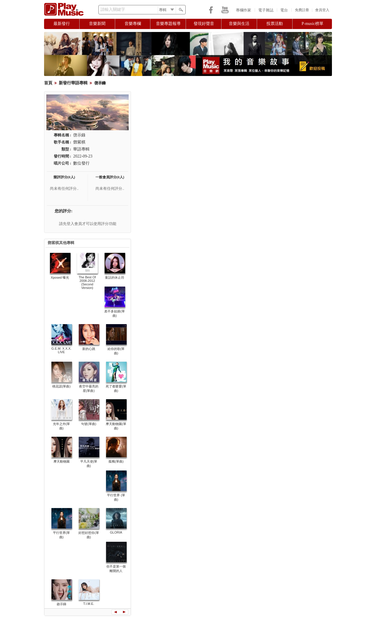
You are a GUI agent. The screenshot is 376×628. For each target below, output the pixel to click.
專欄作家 (243, 10)
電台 (284, 10)
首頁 (48, 83)
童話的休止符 (114, 277)
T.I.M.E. (88, 603)
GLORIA (116, 532)
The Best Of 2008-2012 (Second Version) (87, 282)
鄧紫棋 (79, 142)
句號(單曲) (88, 424)
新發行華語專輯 (73, 83)
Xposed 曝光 (60, 277)
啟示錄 (61, 604)
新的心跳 (88, 349)
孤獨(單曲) (115, 461)
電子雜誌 (265, 10)
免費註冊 (302, 10)
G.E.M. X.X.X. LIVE (61, 350)
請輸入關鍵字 (112, 9)
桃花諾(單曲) (61, 386)
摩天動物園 (61, 461)
